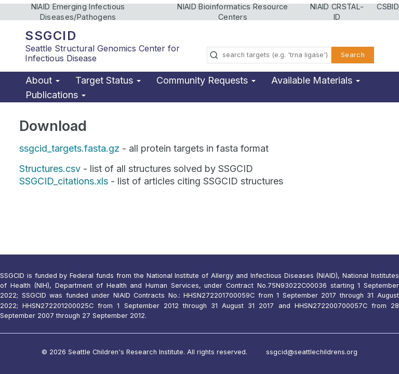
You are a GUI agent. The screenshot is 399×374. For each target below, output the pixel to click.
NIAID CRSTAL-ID (337, 11)
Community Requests (206, 80)
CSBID (388, 6)
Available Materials (315, 80)
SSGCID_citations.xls (63, 181)
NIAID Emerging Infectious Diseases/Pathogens (78, 11)
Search (353, 55)
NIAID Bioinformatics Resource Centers (232, 11)
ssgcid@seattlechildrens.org (311, 352)
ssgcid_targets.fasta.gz (69, 148)
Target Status (108, 80)
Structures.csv (50, 168)
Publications (55, 94)
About (42, 80)
